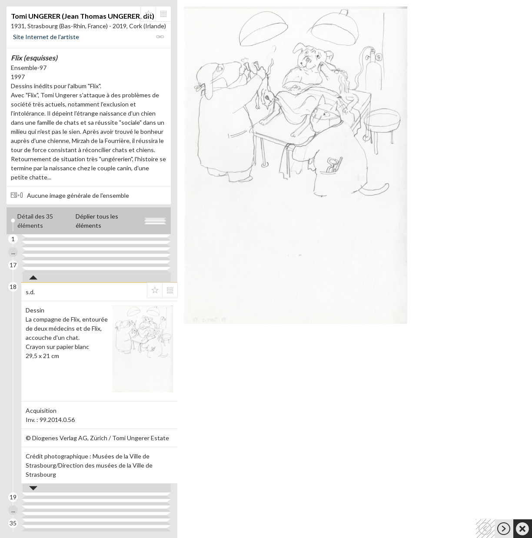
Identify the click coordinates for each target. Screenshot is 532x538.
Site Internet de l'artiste (46, 36)
